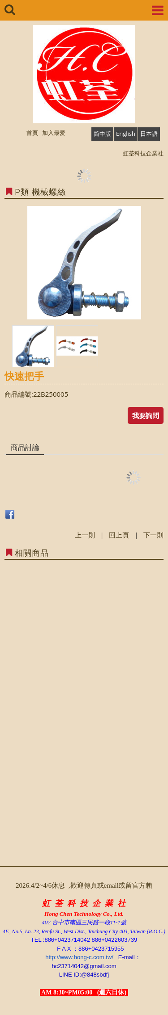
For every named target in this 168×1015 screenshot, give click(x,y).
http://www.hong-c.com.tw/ (79, 957)
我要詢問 (145, 415)
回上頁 (119, 534)
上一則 (85, 534)
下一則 (153, 534)
